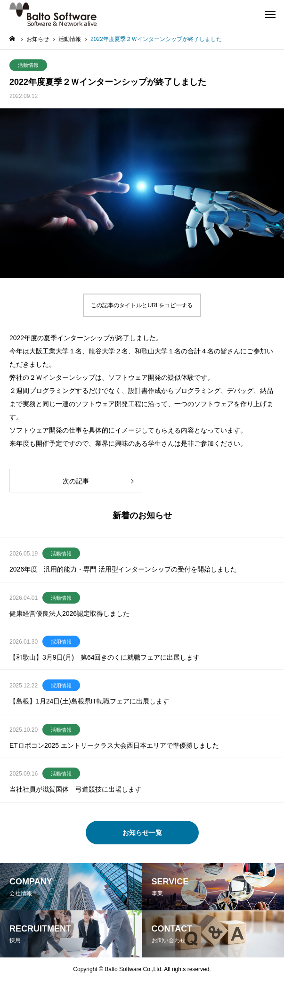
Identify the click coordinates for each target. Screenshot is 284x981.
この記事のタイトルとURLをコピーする (142, 305)
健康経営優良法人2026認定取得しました (69, 613)
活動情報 (28, 65)
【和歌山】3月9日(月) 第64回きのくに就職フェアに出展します (104, 657)
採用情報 (61, 642)
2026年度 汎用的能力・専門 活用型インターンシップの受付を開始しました (123, 569)
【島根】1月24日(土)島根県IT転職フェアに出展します (89, 701)
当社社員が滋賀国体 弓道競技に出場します (75, 789)
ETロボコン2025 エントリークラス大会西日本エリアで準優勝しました (114, 745)
